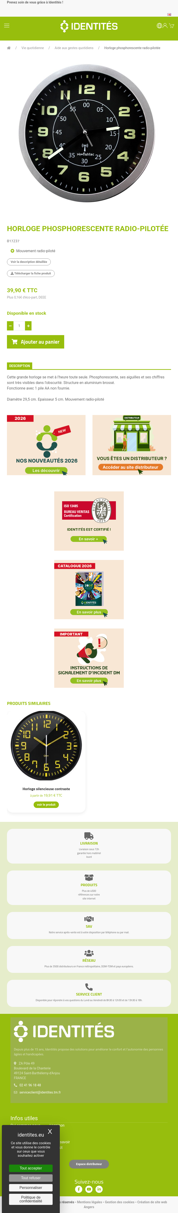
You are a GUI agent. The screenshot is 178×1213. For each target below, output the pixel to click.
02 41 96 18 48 (30, 1085)
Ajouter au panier (36, 342)
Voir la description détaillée (29, 262)
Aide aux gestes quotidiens (74, 48)
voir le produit (46, 804)
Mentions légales (89, 1202)
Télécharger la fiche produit (31, 273)
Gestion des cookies (119, 1202)
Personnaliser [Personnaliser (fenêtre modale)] (30, 1188)
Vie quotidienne (33, 48)
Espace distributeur (89, 1164)
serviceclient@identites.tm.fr (40, 1092)
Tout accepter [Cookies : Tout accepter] (31, 1168)
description (19, 366)
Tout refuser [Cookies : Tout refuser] (31, 1178)
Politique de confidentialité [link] (30, 1199)
